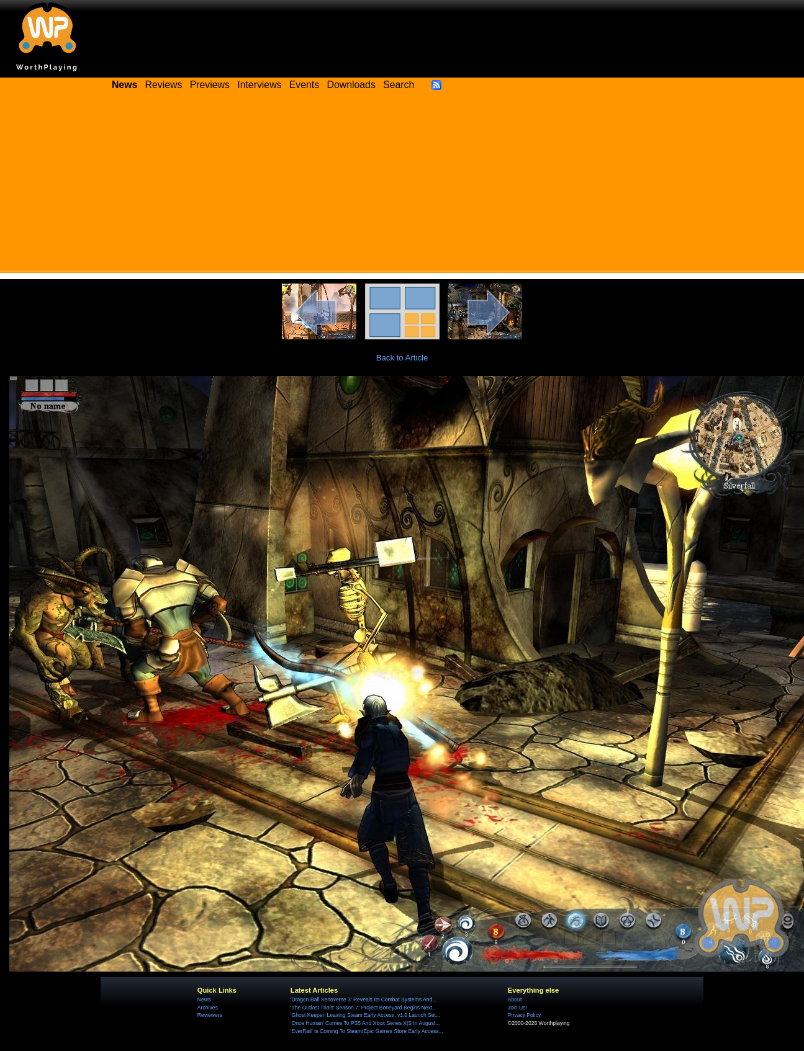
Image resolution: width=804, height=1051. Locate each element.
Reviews (164, 84)
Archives (207, 1007)
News (203, 999)
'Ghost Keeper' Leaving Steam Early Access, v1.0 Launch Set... (365, 1015)
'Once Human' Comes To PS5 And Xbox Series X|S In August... (365, 1023)
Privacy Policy (524, 1015)
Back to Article (402, 357)
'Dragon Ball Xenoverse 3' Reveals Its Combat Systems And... (363, 999)
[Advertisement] (402, 186)
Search (398, 84)
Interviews (259, 84)
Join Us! (517, 1007)
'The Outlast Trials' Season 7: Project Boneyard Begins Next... (363, 1007)
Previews (210, 84)
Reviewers (209, 1015)
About (515, 999)
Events (304, 84)
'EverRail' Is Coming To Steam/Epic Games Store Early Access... (367, 1031)
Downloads (351, 84)
